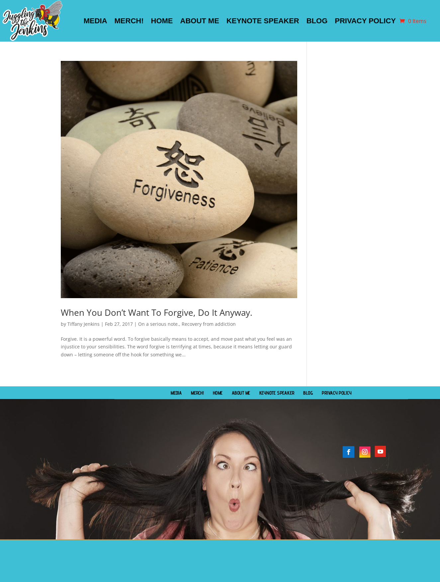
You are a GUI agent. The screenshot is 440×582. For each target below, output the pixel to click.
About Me (199, 21)
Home (162, 21)
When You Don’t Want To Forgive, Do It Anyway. (156, 312)
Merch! (129, 21)
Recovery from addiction (209, 324)
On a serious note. (158, 324)
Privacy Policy (365, 21)
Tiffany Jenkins (83, 324)
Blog (317, 21)
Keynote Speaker (262, 21)
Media (95, 21)
